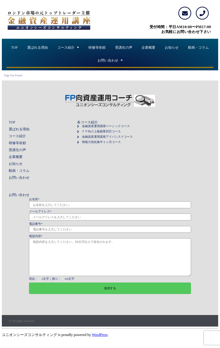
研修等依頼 (97, 47)
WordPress (100, 342)
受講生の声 (123, 47)
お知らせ (172, 47)
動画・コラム (198, 47)
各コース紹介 (87, 122)
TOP (14, 47)
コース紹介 (68, 47)
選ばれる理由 (37, 47)
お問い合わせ (110, 60)
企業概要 (148, 47)
